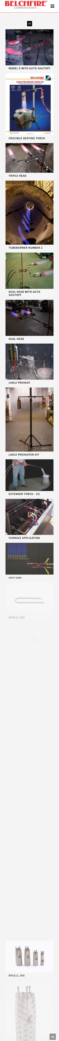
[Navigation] (52, 6)
